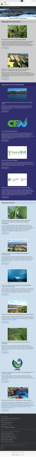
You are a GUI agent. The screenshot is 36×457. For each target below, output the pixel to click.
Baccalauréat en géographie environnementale (8, 436)
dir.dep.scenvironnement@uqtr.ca (15, 418)
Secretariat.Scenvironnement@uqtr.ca (9, 427)
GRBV (2, 446)
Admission (22, 1)
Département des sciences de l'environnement (11, 7)
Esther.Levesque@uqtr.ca (7, 422)
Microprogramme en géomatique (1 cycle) (7, 434)
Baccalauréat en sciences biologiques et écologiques (9, 437)
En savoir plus (5, 48)
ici (4, 445)
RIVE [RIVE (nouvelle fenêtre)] (1, 448)
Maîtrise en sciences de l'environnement (7, 439)
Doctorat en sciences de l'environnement (7, 441)
